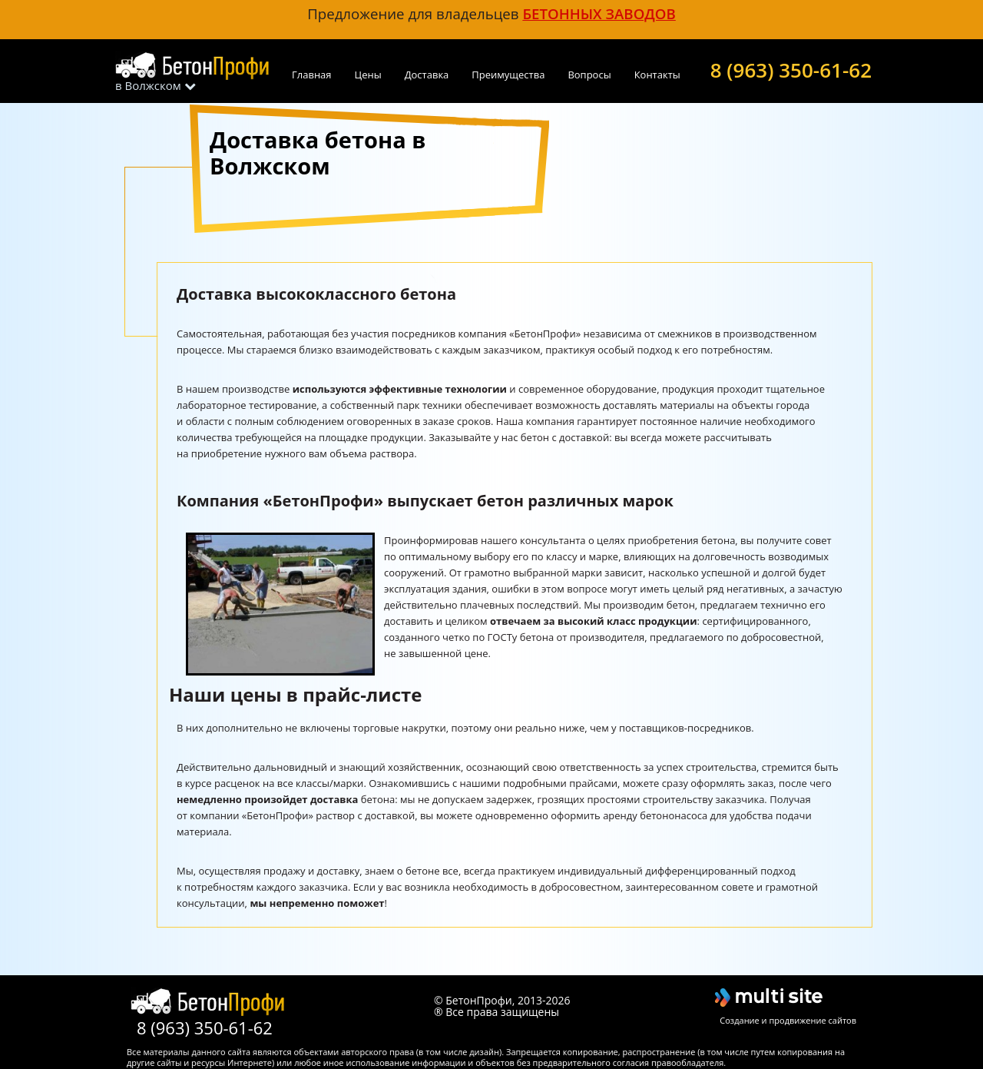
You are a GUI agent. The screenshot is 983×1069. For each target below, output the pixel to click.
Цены (368, 74)
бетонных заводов (598, 13)
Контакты (657, 74)
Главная (312, 74)
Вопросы (589, 74)
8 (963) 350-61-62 (791, 68)
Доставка (427, 74)
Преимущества (508, 74)
